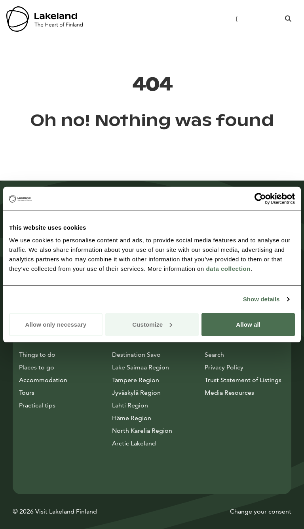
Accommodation (43, 380)
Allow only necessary (56, 324)
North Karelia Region (142, 430)
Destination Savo (136, 354)
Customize (152, 324)
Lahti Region (130, 405)
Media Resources (245, 392)
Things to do (37, 354)
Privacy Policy (224, 367)
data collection (228, 268)
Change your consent (260, 511)
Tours (26, 392)
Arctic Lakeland (134, 443)
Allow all (248, 324)
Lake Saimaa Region (140, 367)
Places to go (36, 367)
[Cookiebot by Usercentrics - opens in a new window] (260, 199)
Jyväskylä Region (136, 392)
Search (214, 354)
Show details (261, 299)
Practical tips (37, 405)
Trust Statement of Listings (243, 380)
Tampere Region (135, 380)
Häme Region (131, 418)
